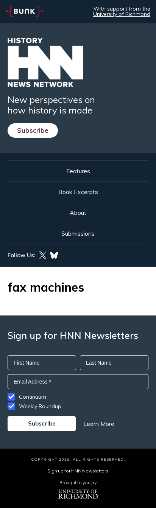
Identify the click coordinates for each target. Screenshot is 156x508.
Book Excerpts (78, 192)
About (78, 212)
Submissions (78, 233)
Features (78, 171)
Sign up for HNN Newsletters (77, 471)
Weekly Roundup (40, 406)
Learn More (98, 423)
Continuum (32, 396)
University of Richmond (121, 14)
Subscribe (32, 130)
